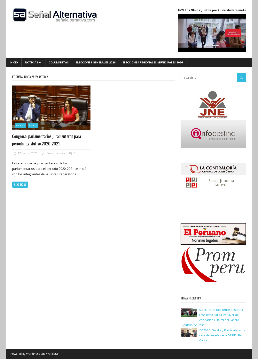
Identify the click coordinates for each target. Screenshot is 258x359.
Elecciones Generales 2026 (95, 62)
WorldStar (52, 353)
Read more (20, 184)
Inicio (14, 62)
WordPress (33, 353)
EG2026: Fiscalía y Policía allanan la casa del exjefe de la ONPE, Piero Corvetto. (222, 335)
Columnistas (59, 62)
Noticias (31, 62)
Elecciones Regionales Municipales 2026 (152, 62)
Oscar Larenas (56, 153)
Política (33, 125)
